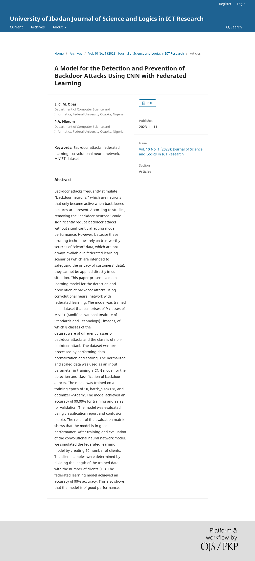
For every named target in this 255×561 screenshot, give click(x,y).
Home (59, 53)
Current (16, 27)
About (58, 27)
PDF (149, 103)
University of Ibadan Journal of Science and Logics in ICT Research (107, 18)
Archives (38, 27)
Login (241, 3)
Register (225, 3)
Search (234, 27)
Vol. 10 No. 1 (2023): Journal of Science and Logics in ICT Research (136, 53)
